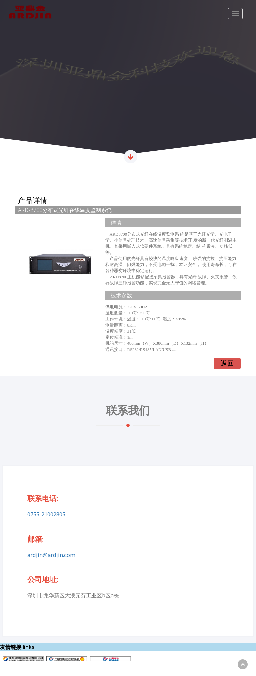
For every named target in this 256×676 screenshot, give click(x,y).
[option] (128, 83)
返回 (227, 363)
